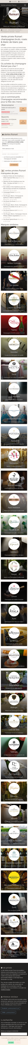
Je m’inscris (23, 109)
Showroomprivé (7, 105)
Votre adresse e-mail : (8, 148)
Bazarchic (5, 117)
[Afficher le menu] (25, 5)
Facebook (10, 1008)
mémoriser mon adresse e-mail (12, 161)
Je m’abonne (14, 164)
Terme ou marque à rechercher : (10, 1031)
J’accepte (11, 1042)
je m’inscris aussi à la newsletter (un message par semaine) (13, 158)
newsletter (13, 1)
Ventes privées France (8, 5)
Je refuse (17, 1042)
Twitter (8, 1012)
